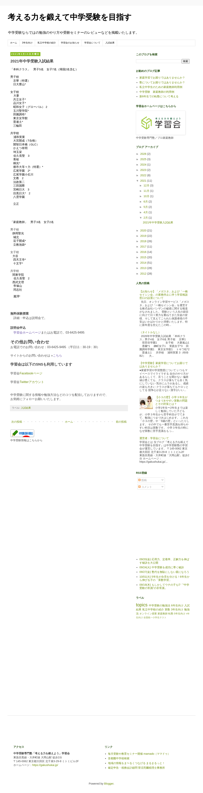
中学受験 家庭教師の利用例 (156, 91)
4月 (146, 212)
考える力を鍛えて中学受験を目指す (70, 17)
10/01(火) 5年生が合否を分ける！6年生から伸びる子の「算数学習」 (164, 578)
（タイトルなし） (150, 332)
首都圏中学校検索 (118, 758)
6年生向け (177, 605)
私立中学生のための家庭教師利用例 (160, 87)
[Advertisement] (164, 526)
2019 (143, 235)
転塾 (170, 613)
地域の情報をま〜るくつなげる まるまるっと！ (136, 763)
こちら (57, 355)
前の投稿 (121, 421)
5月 (146, 206)
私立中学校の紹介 (47, 42)
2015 (143, 257)
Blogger (109, 783)
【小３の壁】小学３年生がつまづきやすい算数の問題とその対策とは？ (171, 400)
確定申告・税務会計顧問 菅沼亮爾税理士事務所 (136, 767)
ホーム (13, 42)
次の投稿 (16, 421)
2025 (143, 159)
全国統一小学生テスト (154, 617)
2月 (146, 217)
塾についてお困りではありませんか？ (162, 82)
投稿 (142, 480)
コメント (145, 486)
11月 (147, 190)
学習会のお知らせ (70, 42)
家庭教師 (163, 613)
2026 (143, 153)
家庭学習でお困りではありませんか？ (162, 77)
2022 (143, 175)
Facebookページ (31, 373)
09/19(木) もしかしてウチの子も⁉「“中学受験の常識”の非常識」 (164, 586)
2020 (143, 230)
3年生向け (27, 42)
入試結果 (110, 42)
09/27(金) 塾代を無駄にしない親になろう (164, 571)
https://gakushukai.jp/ (45, 765)
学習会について (92, 42)
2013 (143, 268)
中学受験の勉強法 (159, 605)
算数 (167, 609)
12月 (147, 185)
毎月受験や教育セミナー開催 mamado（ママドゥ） (139, 753)
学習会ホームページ (27, 332)
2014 (143, 262)
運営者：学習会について (154, 438)
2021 (143, 180)
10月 (147, 196)
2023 (143, 169)
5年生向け (179, 613)
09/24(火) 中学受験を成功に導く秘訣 (161, 567)
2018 (143, 241)
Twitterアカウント (32, 382)
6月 (146, 201)
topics (141, 604)
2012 (143, 273)
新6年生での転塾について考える (158, 96)
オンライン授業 (148, 613)
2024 (143, 164)
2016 (143, 251)
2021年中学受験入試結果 (158, 222)
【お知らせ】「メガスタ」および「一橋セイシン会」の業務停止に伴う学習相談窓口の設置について (163, 295)
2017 (143, 246)
